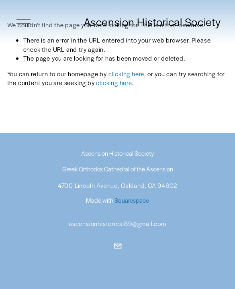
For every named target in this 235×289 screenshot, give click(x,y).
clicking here (126, 73)
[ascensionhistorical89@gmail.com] (118, 246)
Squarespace (131, 201)
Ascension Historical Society (152, 21)
